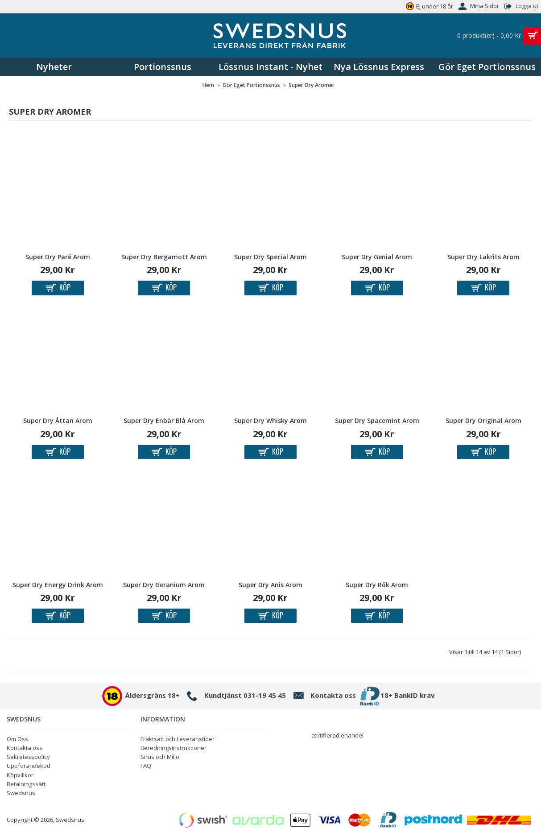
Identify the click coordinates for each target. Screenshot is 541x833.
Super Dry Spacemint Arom (377, 420)
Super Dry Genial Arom (377, 257)
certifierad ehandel (337, 735)
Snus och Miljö (159, 757)
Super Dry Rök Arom (377, 584)
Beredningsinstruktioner (173, 748)
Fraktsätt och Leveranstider (177, 739)
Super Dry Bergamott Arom (164, 257)
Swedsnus (21, 793)
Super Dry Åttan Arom (57, 420)
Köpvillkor (20, 775)
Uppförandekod (28, 766)
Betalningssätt (26, 784)
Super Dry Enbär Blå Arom (164, 420)
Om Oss (17, 739)
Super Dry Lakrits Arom (483, 257)
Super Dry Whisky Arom (270, 420)
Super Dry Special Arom (270, 257)
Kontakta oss (24, 748)
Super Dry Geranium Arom (164, 584)
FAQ (145, 766)
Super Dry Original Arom (483, 420)
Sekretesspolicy (28, 757)
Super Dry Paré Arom (57, 257)
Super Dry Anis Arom (270, 584)
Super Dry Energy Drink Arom (57, 584)
